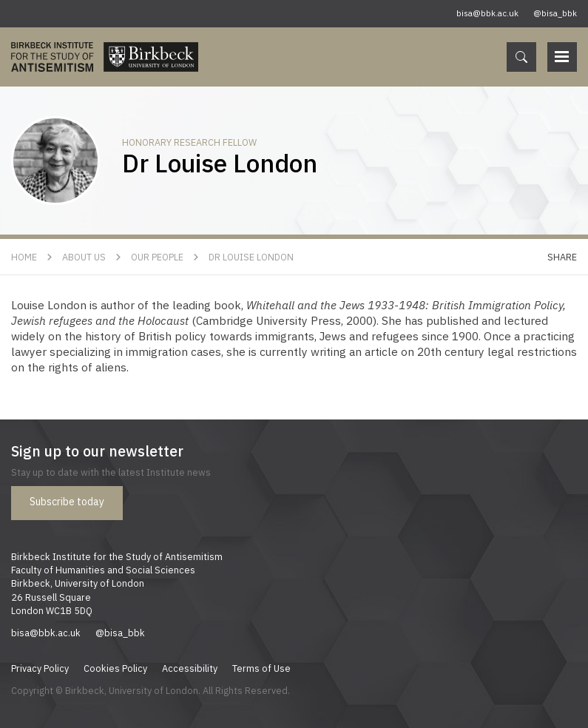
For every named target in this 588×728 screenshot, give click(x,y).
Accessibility (189, 668)
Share (562, 257)
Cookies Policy (115, 668)
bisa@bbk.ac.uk (487, 13)
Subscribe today (67, 501)
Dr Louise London (251, 257)
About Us (84, 257)
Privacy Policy (40, 668)
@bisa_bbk (555, 13)
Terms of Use (261, 668)
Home (24, 257)
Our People (157, 257)
